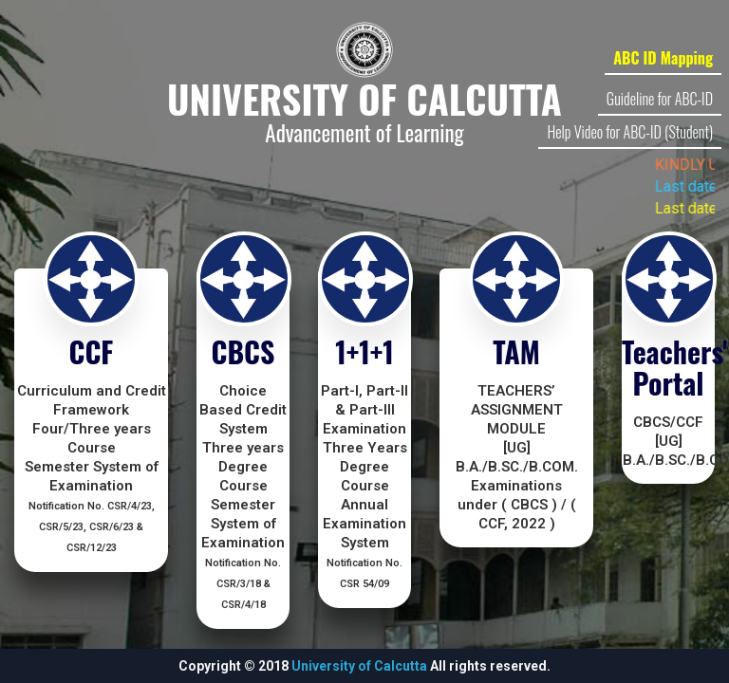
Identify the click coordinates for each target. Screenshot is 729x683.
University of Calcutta (359, 666)
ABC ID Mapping (663, 57)
